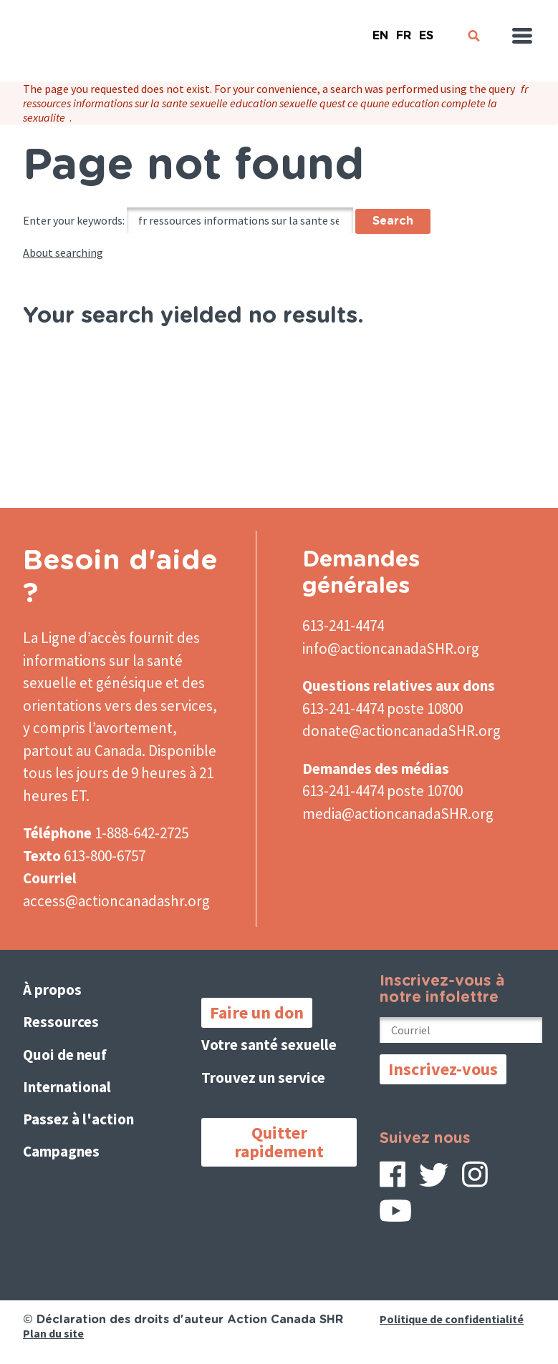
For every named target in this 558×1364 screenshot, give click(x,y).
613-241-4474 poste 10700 (382, 790)
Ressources (61, 1021)
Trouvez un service (263, 1077)
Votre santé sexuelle (269, 1044)
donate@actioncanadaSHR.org (401, 730)
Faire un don (257, 1012)
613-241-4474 (343, 625)
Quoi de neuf (65, 1054)
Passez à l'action (78, 1119)
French (403, 29)
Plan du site (53, 1333)
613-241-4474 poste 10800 (382, 708)
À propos (52, 989)
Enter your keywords (72, 220)
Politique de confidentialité (452, 1319)
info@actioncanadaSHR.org (390, 648)
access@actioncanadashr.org (116, 901)
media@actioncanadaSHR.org (398, 813)
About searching (63, 252)
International (67, 1086)
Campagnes (61, 1151)
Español (426, 29)
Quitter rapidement (279, 1142)
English (380, 29)
